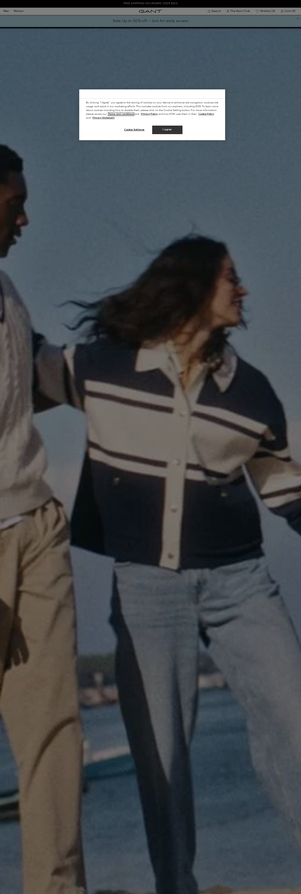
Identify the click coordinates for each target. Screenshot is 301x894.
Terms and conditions (121, 114)
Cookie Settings (134, 130)
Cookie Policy (206, 114)
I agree (167, 129)
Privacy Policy (149, 114)
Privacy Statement (103, 118)
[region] (152, 114)
